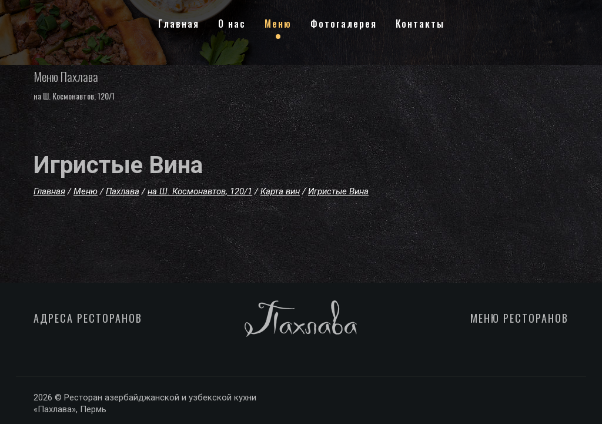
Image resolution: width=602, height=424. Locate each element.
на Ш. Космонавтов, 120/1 (74, 96)
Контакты (420, 23)
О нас (232, 23)
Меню (278, 23)
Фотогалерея (343, 23)
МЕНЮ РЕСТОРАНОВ (519, 318)
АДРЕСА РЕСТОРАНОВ (88, 318)
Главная (178, 23)
